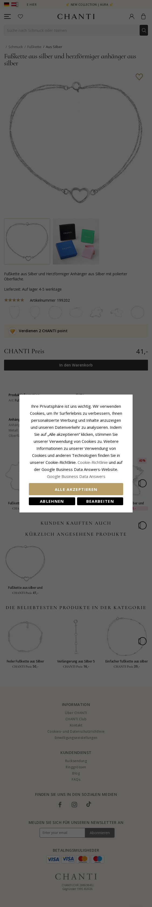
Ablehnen (52, 501)
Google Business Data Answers (76, 476)
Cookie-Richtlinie (93, 462)
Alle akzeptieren (76, 489)
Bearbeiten (100, 501)
